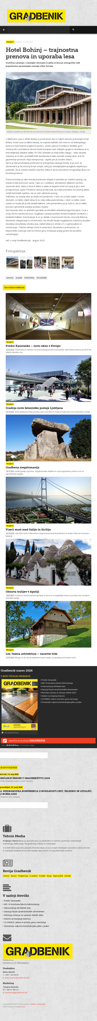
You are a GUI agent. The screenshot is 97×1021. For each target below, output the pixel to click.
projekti (19, 278)
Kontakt (68, 876)
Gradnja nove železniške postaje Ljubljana (34, 408)
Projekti (42, 876)
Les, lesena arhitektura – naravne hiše (31, 653)
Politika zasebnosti (37, 1004)
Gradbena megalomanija (22, 467)
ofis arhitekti (42, 278)
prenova (10, 278)
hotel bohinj (29, 278)
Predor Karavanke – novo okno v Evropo (33, 346)
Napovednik (58, 876)
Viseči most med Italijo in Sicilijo (28, 529)
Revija (49, 876)
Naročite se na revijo (24, 741)
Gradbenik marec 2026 (17, 670)
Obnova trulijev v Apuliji (22, 591)
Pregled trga (23, 876)
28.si (23, 1006)
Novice (14, 876)
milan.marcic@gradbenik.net (17, 977)
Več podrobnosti (10, 732)
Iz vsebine (34, 876)
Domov (6, 876)
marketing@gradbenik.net (16, 992)
